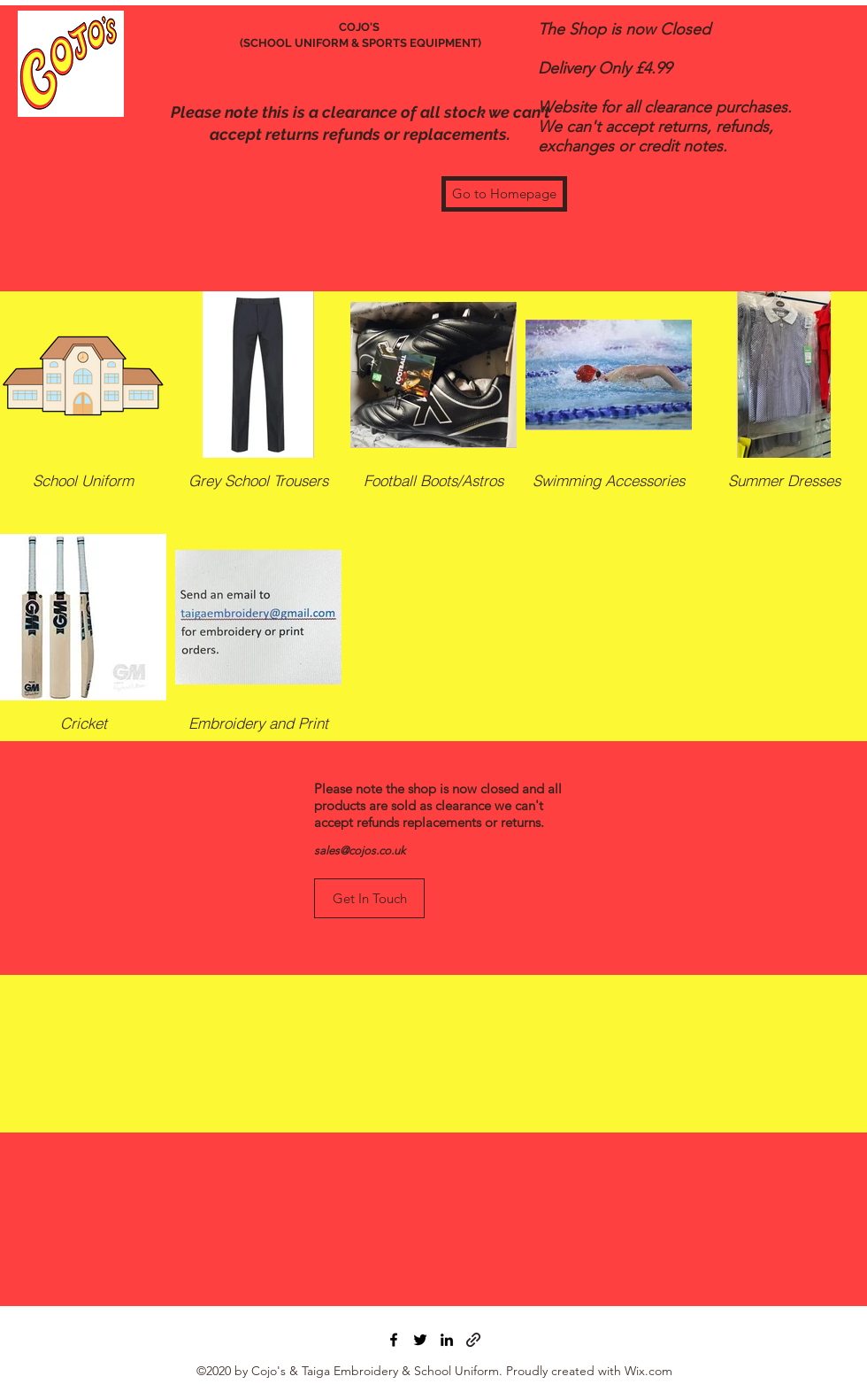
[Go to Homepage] (504, 194)
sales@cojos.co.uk (359, 850)
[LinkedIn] (447, 1340)
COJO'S (360, 27)
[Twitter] (420, 1340)
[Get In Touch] (369, 898)
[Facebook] (394, 1340)
